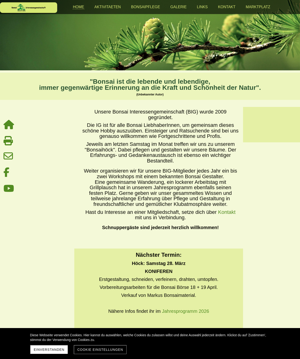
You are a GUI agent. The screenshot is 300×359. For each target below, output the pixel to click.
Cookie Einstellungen (100, 349)
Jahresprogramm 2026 (185, 311)
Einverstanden (49, 349)
